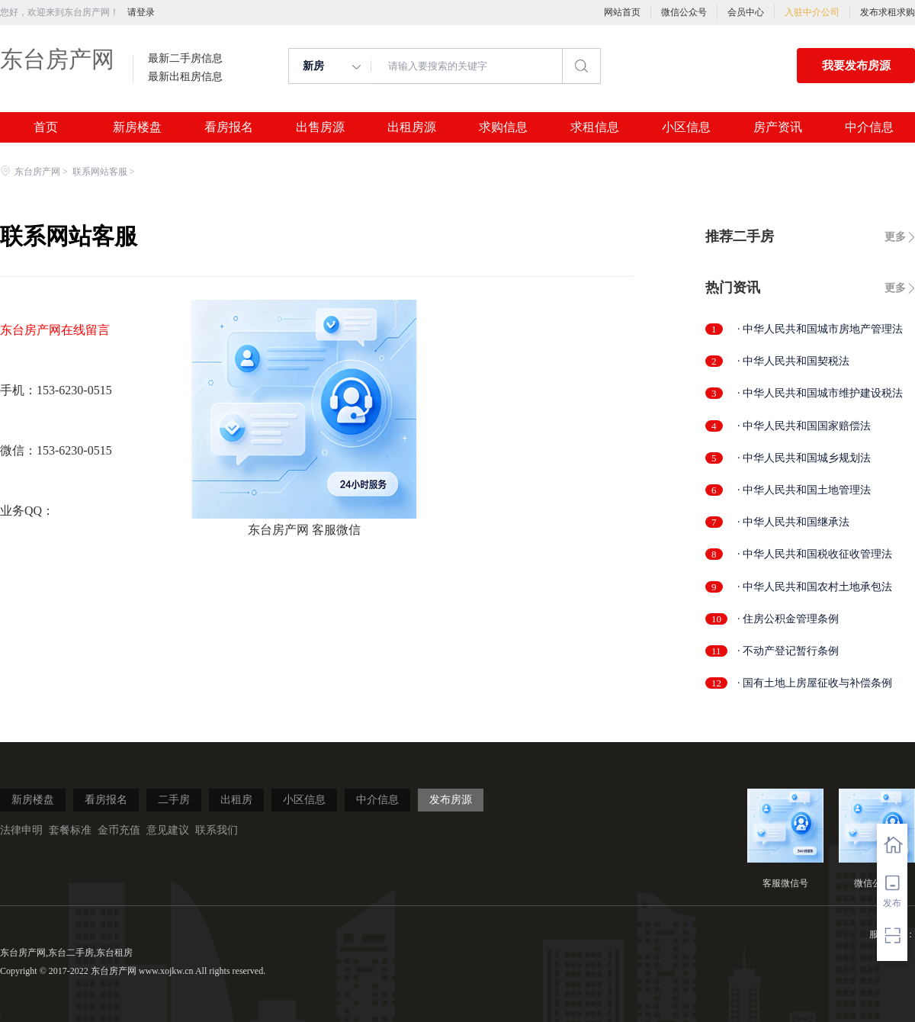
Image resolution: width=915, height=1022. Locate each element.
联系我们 (216, 830)
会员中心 (745, 12)
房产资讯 (778, 127)
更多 (895, 237)
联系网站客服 (99, 171)
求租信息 (594, 127)
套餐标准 (70, 830)
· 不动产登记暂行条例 (788, 651)
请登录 (141, 12)
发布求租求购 (887, 12)
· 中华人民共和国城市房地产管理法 (820, 329)
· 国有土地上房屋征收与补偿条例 (814, 683)
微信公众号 (684, 12)
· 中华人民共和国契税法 (793, 361)
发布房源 (450, 799)
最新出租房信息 (185, 77)
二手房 (174, 799)
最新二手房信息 (185, 58)
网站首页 (622, 12)
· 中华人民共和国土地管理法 (804, 490)
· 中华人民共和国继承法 (793, 522)
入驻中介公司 (812, 12)
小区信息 (686, 127)
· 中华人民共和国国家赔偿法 (804, 426)
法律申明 (21, 830)
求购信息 (503, 127)
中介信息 (869, 127)
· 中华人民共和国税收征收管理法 (814, 554)
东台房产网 (57, 59)
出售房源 (320, 127)
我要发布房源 (856, 65)
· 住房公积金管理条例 (788, 619)
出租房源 (412, 127)
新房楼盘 (137, 127)
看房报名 (228, 127)
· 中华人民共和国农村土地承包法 (814, 587)
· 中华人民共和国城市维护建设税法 (820, 393)
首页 (46, 127)
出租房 (236, 799)
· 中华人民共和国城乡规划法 (804, 458)
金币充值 (119, 830)
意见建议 (167, 830)
